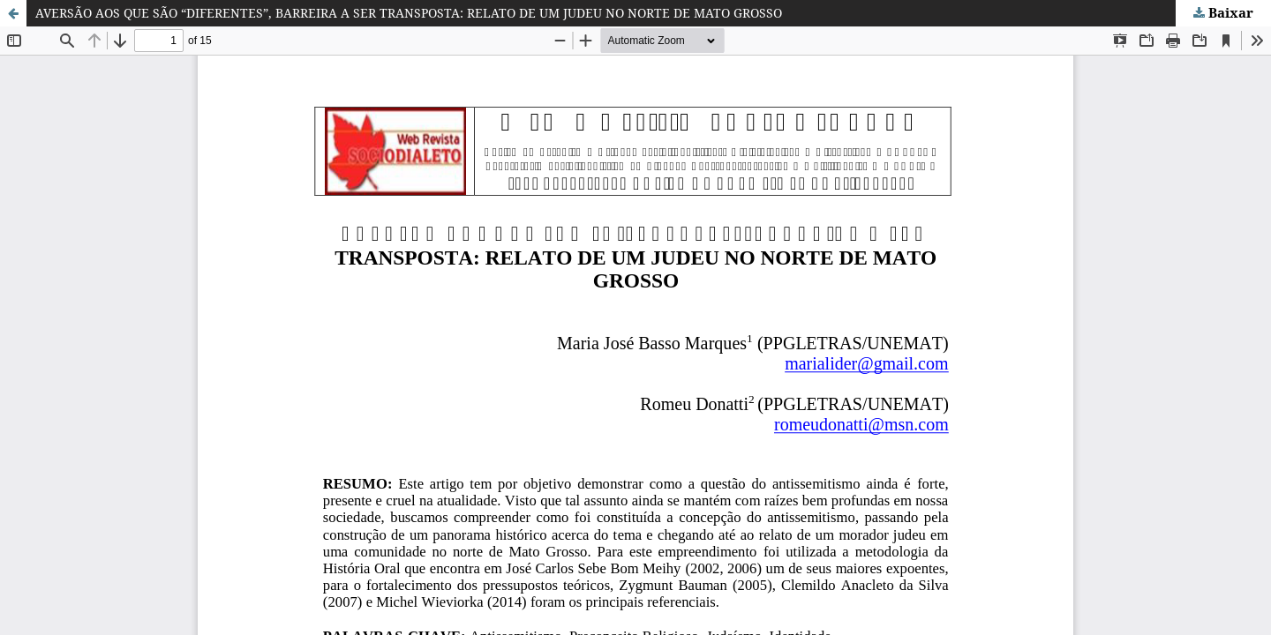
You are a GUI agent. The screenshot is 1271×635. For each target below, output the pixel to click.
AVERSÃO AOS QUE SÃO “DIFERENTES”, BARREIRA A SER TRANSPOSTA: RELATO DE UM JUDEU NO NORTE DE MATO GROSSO (408, 12)
